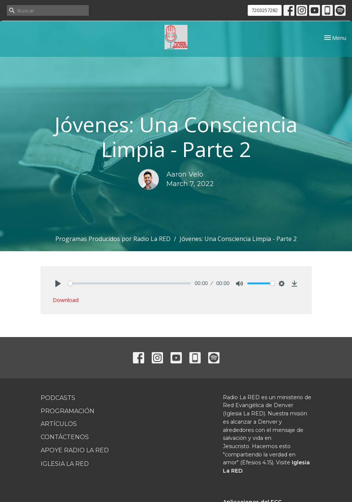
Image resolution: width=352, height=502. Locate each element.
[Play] (58, 284)
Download (66, 300)
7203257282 (264, 10)
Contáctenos (65, 437)
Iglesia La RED (65, 463)
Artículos (59, 423)
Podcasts (58, 397)
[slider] (129, 283)
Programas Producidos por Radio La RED (113, 239)
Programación (67, 411)
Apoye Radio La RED (75, 450)
